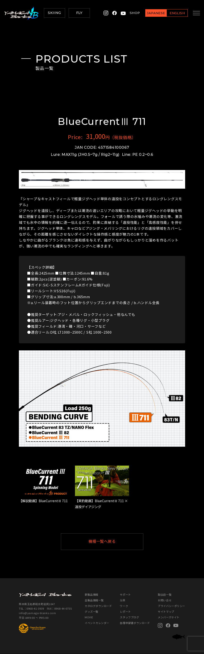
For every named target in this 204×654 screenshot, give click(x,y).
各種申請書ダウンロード (135, 623)
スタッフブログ (129, 617)
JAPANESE (153, 13)
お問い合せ (164, 600)
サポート (125, 594)
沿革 (122, 600)
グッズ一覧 (91, 611)
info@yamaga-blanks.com (37, 613)
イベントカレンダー (97, 623)
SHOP (132, 13)
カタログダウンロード (98, 606)
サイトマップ (166, 611)
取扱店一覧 (164, 594)
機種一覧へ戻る (113, 541)
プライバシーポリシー (171, 606)
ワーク (124, 606)
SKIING (54, 13)
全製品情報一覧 (94, 600)
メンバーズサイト (168, 617)
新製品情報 (91, 594)
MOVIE (89, 617)
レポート (125, 611)
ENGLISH (174, 13)
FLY (79, 13)
